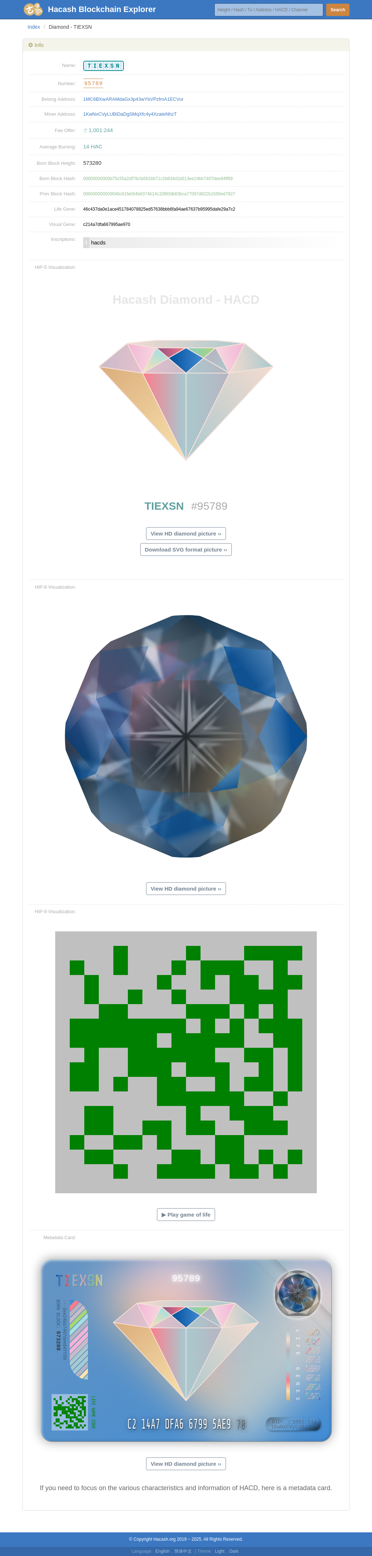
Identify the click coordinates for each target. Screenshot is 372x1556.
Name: (69, 65)
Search (338, 9)
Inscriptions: (63, 239)
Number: (67, 83)
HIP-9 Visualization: (55, 911)
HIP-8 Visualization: (55, 587)
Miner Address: (60, 114)
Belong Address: (58, 99)
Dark (233, 1551)
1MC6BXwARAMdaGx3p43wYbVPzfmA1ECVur (133, 99)
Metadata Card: (59, 1237)
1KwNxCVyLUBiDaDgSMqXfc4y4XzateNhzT (130, 114)
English (162, 1551)
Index (34, 27)
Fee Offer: (65, 130)
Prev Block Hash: (58, 193)
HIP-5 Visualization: (55, 267)
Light (220, 1551)
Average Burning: (58, 147)
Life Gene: (65, 209)
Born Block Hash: (58, 178)
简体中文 (183, 1551)
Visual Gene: (62, 224)
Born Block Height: (56, 163)
